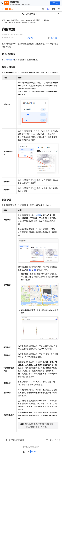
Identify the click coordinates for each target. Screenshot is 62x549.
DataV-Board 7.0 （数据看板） (31, 20)
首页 (3, 20)
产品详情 (30, 38)
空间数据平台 (9, 60)
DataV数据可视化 (13, 20)
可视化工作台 (8, 22)
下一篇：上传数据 (53, 440)
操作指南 (47, 20)
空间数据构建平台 (21, 22)
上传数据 (37, 215)
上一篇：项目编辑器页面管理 (13, 440)
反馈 (33, 452)
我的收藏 (54, 38)
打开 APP (55, 3)
